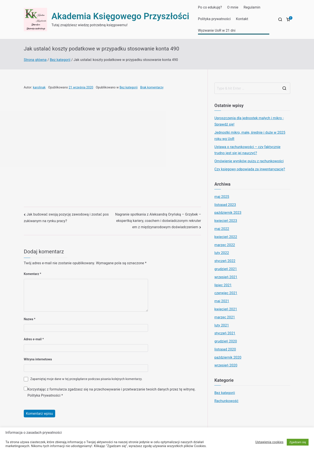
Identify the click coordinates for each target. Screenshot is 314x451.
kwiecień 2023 (225, 221)
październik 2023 (227, 213)
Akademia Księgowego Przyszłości (120, 16)
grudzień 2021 (225, 269)
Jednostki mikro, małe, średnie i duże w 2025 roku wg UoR (249, 135)
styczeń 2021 (224, 333)
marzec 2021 (224, 317)
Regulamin (252, 7)
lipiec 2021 (223, 285)
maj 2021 (221, 301)
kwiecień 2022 (225, 237)
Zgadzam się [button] (297, 442)
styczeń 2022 (224, 261)
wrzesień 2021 (225, 277)
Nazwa (29, 319)
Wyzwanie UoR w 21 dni (217, 30)
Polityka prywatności (214, 19)
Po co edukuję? (210, 7)
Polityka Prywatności (43, 395)
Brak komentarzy (152, 87)
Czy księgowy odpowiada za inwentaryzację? (249, 169)
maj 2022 (221, 229)
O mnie (232, 7)
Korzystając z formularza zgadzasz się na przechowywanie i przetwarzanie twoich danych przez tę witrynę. (111, 392)
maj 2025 (221, 197)
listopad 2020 (225, 349)
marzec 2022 (224, 245)
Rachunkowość (226, 401)
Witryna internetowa (38, 359)
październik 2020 (227, 357)
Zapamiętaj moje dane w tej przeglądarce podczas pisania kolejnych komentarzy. (86, 379)
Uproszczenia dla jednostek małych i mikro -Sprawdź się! (249, 121)
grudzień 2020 (225, 341)
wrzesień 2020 (225, 365)
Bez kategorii (128, 87)
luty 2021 (221, 325)
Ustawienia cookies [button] (269, 442)
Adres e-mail (34, 339)
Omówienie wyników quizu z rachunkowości (249, 161)
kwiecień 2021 (225, 309)
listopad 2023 (225, 205)
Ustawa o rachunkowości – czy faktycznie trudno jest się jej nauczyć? (247, 150)
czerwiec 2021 (225, 293)
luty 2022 (221, 253)
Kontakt (242, 19)
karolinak (39, 87)
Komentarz (32, 274)
